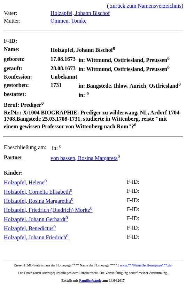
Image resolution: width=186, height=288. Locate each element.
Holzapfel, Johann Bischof (80, 13)
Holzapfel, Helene (25, 182)
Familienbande (90, 280)
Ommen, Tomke (68, 21)
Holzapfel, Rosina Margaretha (38, 201)
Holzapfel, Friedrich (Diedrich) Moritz (48, 210)
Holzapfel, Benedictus (30, 228)
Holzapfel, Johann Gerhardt (36, 219)
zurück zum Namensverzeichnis (145, 6)
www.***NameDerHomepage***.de (145, 265)
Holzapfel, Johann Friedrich (36, 237)
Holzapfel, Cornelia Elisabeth (38, 192)
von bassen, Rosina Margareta (84, 158)
